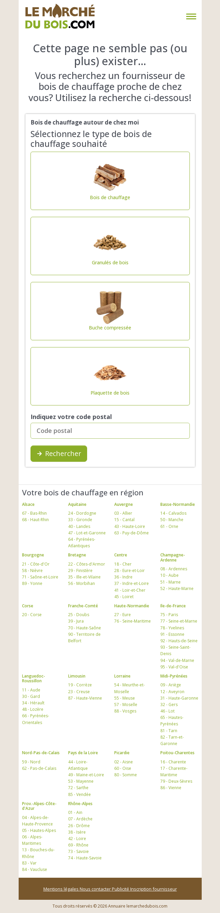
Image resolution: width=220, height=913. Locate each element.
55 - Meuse (124, 698)
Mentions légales (61, 889)
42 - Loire (77, 838)
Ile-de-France (173, 606)
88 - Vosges (125, 711)
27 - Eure (122, 614)
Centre (120, 555)
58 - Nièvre (32, 570)
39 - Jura (76, 621)
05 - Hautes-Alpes (39, 830)
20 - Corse (32, 614)
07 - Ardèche (80, 819)
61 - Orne (169, 526)
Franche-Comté (83, 606)
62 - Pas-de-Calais (39, 768)
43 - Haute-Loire (129, 526)
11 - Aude (31, 690)
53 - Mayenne (81, 781)
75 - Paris (169, 614)
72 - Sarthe (78, 788)
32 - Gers (169, 704)
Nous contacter (96, 889)
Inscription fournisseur (153, 889)
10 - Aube (169, 575)
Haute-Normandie (131, 606)
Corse (27, 606)
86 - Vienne (170, 788)
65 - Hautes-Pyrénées (171, 721)
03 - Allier (123, 513)
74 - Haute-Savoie (85, 858)
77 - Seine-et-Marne (178, 621)
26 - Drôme (79, 826)
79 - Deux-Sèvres (176, 781)
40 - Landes (79, 526)
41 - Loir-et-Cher (129, 590)
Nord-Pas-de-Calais (41, 753)
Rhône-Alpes (80, 803)
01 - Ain (75, 812)
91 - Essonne (172, 634)
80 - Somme (125, 775)
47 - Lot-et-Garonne (87, 533)
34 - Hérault (33, 703)
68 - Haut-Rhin (35, 519)
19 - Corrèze (80, 685)
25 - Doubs (78, 614)
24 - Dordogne (82, 513)
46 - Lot (167, 711)
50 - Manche (171, 519)
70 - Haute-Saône (84, 628)
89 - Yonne (32, 583)
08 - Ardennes (173, 569)
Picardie (121, 753)
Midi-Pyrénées (173, 676)
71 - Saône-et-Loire (40, 577)
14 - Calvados (173, 513)
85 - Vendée (79, 794)
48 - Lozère (32, 709)
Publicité (121, 889)
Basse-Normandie (177, 504)
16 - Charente (173, 762)
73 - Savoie (78, 851)
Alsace (28, 504)
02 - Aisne (123, 762)
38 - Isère (77, 832)
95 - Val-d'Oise (174, 667)
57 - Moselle (125, 704)
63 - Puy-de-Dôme (131, 533)
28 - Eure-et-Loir (129, 570)
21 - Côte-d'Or (35, 564)
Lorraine (122, 676)
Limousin (76, 676)
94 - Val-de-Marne (177, 660)
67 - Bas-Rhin (34, 513)
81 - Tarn (168, 731)
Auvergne (123, 504)
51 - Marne (170, 582)
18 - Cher (123, 564)
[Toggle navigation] (190, 16)
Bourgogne (33, 555)
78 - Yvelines (172, 628)
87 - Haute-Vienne (85, 698)
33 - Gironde (80, 519)
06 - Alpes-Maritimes (32, 840)
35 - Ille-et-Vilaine (84, 577)
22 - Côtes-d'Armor (86, 564)
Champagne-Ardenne (172, 557)
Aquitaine (77, 504)
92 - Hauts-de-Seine (179, 641)
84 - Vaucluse (34, 869)
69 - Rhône (78, 845)
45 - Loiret (124, 597)
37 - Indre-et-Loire (131, 583)
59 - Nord (31, 762)
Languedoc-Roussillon (33, 678)
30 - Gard (31, 696)
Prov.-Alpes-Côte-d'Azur (39, 806)
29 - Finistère (80, 570)
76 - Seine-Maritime (132, 621)
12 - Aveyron (172, 692)
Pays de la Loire (83, 753)
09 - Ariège (170, 685)
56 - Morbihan (81, 583)
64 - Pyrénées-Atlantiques (81, 542)
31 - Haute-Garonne (179, 698)
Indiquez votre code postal (71, 417)
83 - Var (29, 863)
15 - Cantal (124, 519)
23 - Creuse (79, 692)
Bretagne (77, 555)
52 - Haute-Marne (177, 588)
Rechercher (58, 453)
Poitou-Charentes (177, 753)
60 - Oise (122, 768)
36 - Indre (123, 577)
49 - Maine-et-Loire (86, 775)
